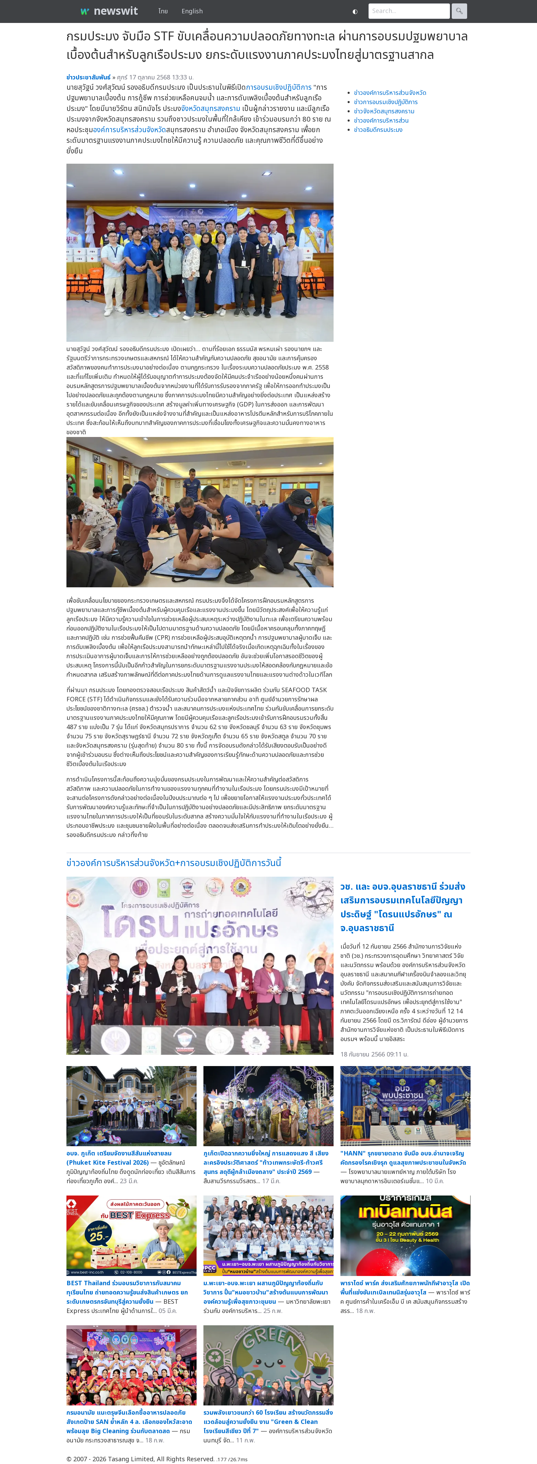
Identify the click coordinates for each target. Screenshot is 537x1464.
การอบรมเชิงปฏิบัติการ (279, 87)
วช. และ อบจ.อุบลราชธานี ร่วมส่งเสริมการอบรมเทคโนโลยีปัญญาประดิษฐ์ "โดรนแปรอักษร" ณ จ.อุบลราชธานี (402, 908)
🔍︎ (459, 11)
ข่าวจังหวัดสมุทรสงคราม (384, 111)
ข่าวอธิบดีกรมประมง (378, 130)
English (192, 11)
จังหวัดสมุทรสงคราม (210, 108)
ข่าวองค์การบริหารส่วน (381, 120)
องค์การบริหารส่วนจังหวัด (129, 130)
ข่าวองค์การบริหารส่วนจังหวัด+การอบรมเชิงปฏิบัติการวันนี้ (173, 863)
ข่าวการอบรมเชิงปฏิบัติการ (386, 102)
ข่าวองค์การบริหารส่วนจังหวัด (390, 93)
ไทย (163, 11)
